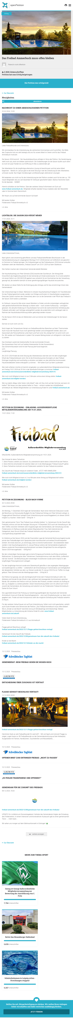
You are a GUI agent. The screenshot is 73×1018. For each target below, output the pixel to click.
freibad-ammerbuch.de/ (61, 388)
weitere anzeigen (36, 834)
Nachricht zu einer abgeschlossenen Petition (25, 108)
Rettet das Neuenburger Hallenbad (20, 937)
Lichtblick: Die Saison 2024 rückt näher (22, 215)
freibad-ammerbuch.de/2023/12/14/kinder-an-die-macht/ (23, 643)
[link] (70, 5)
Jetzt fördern (36, 1012)
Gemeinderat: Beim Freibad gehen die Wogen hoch (26, 662)
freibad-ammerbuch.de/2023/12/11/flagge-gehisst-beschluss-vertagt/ (27, 629)
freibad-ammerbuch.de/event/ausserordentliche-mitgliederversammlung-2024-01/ (32, 473)
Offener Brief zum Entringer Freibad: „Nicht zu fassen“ (29, 758)
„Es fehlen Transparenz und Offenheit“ (21, 778)
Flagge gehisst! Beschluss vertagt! (20, 692)
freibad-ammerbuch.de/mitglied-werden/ (17, 480)
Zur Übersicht (9, 93)
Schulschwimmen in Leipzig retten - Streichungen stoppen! (20, 979)
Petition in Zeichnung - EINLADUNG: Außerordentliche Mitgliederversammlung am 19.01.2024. (29, 408)
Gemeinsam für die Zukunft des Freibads (22, 787)
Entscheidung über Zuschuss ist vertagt (23, 682)
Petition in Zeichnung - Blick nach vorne (22, 499)
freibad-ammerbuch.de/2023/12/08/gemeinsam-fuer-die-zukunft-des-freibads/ (30, 636)
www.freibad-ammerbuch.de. (12, 189)
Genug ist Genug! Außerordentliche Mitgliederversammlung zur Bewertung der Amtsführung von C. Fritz (20, 892)
